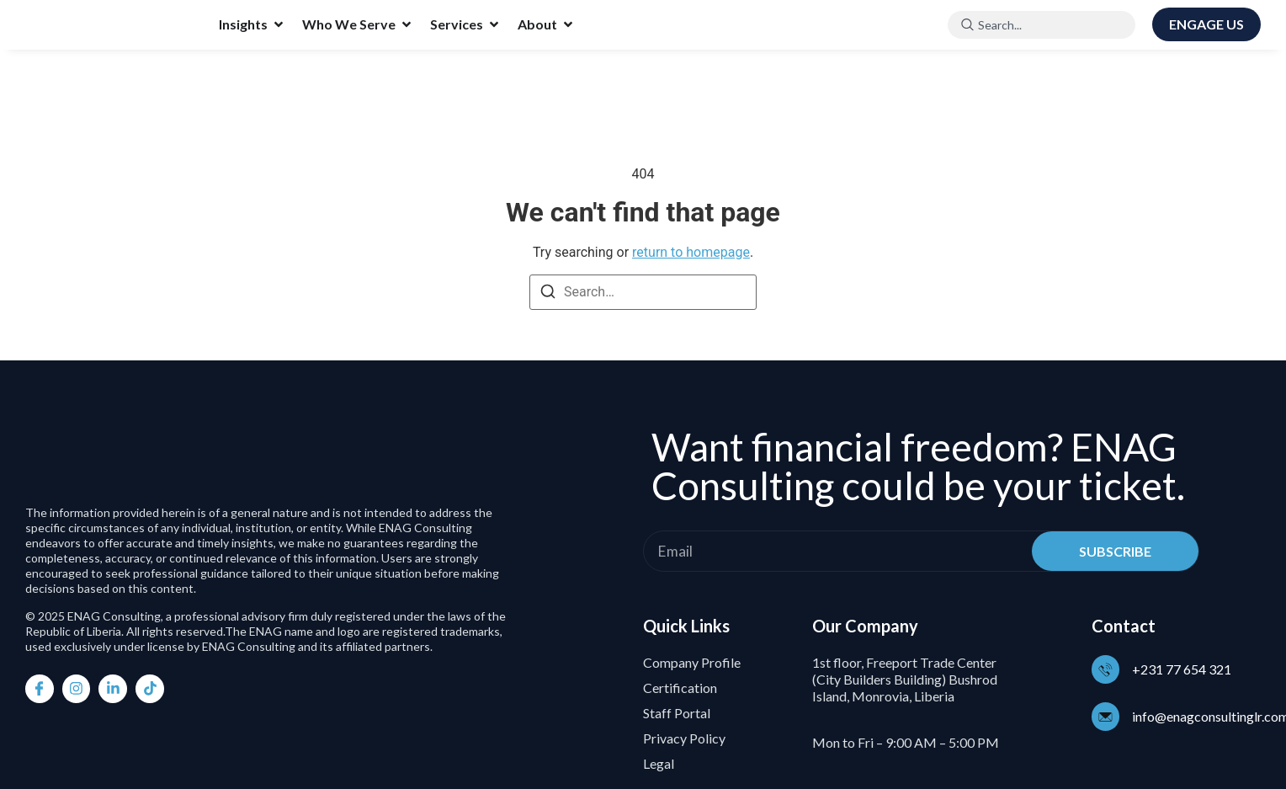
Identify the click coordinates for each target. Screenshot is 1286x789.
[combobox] (1041, 25)
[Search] (548, 294)
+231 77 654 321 (1184, 669)
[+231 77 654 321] (1107, 669)
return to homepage (691, 252)
